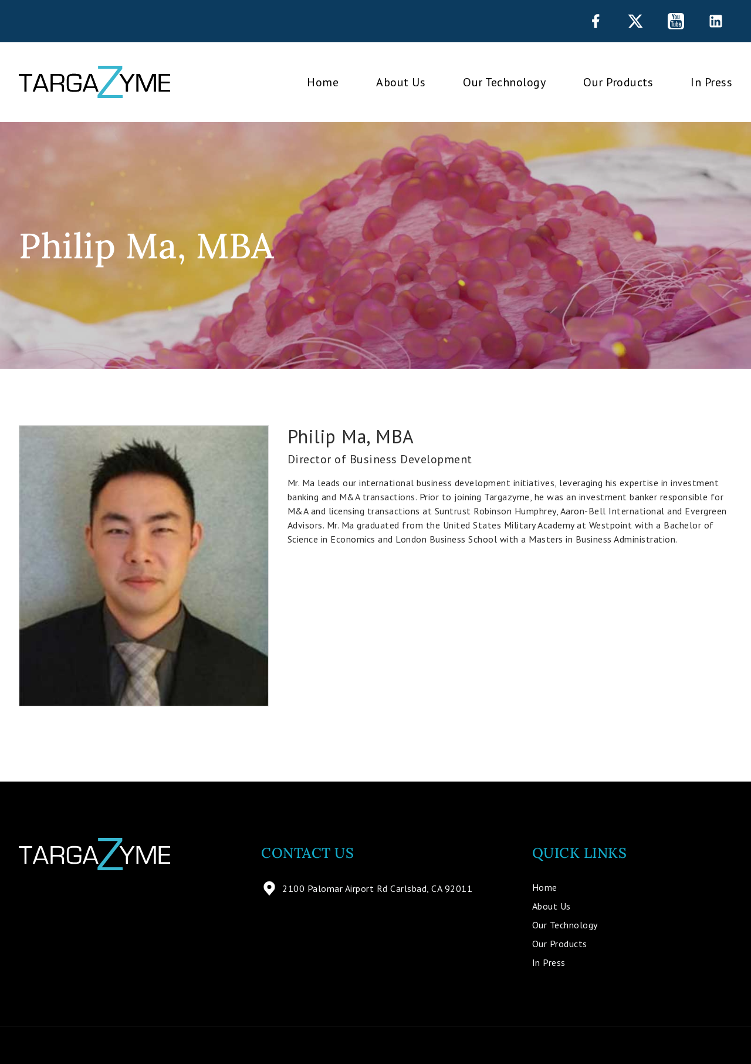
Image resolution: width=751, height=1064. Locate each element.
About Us (400, 82)
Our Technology (504, 82)
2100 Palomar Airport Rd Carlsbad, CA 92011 (366, 888)
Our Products (618, 82)
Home (323, 82)
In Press (711, 82)
